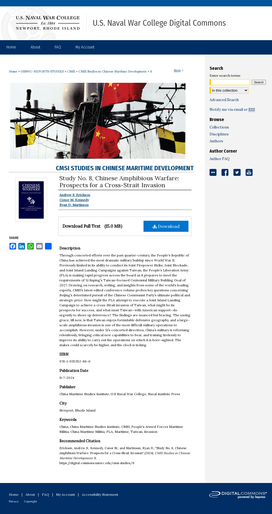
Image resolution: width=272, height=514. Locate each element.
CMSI (71, 71)
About (30, 494)
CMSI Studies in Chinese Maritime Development (113, 71)
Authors (216, 141)
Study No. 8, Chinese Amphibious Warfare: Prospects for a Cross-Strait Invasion (119, 181)
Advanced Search (224, 99)
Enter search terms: (225, 75)
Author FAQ (220, 158)
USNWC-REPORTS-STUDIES (42, 71)
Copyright (30, 501)
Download (166, 226)
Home (13, 71)
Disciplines (219, 134)
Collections (219, 127)
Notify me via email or (232, 109)
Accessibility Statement (100, 494)
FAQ (45, 494)
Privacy (14, 501)
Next (177, 70)
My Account (65, 494)
